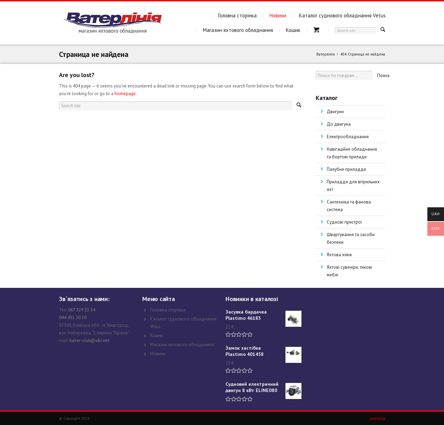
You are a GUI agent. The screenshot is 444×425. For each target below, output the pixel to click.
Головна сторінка (237, 15)
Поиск (383, 75)
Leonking (377, 418)
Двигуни (335, 112)
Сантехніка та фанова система (349, 205)
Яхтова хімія (339, 255)
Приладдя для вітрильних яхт (353, 185)
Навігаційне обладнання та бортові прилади (352, 153)
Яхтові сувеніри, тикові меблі (349, 271)
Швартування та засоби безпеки (351, 238)
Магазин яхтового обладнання (238, 30)
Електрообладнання (348, 137)
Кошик (293, 30)
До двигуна (339, 124)
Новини (278, 15)
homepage (125, 94)
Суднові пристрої (344, 222)
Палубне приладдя (346, 169)
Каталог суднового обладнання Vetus (342, 15)
